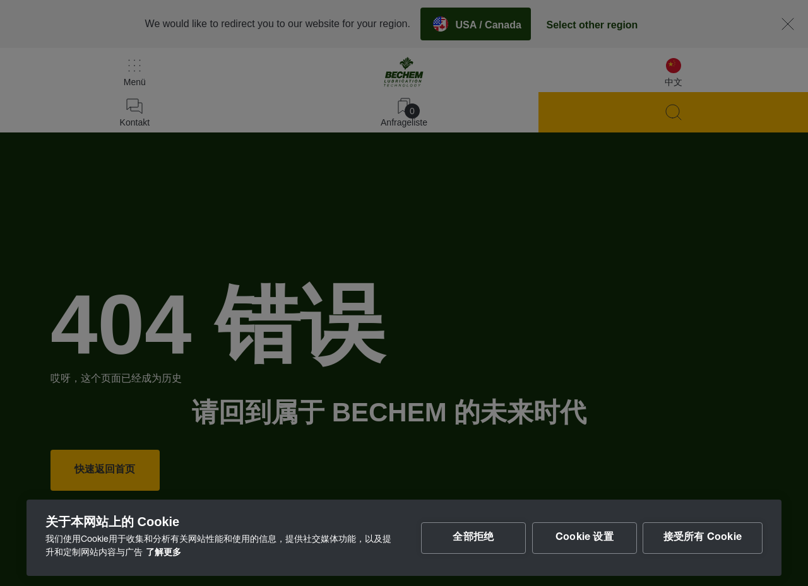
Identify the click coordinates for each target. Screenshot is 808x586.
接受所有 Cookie (702, 538)
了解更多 (163, 553)
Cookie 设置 (584, 538)
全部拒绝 (472, 538)
